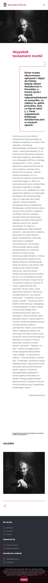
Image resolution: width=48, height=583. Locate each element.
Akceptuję (24, 579)
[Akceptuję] (46, 575)
